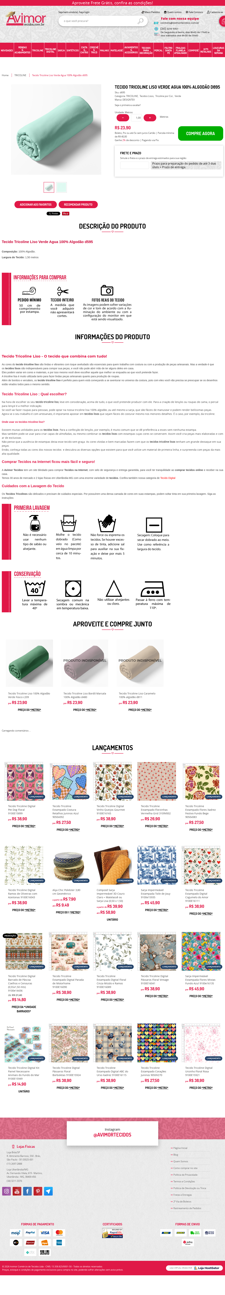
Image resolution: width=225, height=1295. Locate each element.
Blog (175, 1154)
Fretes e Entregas (182, 1194)
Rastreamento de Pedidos (187, 1208)
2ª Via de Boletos (182, 1201)
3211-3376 (14, 1181)
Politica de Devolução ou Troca (189, 1188)
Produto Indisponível (85, 663)
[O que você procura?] (140, 21)
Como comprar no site (185, 1168)
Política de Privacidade (185, 1174)
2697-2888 (14, 1163)
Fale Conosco (196, 12)
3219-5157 (169, 29)
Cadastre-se (216, 12)
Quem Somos (180, 1161)
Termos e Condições (184, 1181)
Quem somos (174, 12)
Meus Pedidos (152, 12)
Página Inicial (180, 1148)
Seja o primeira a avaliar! (128, 105)
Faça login (84, 12)
